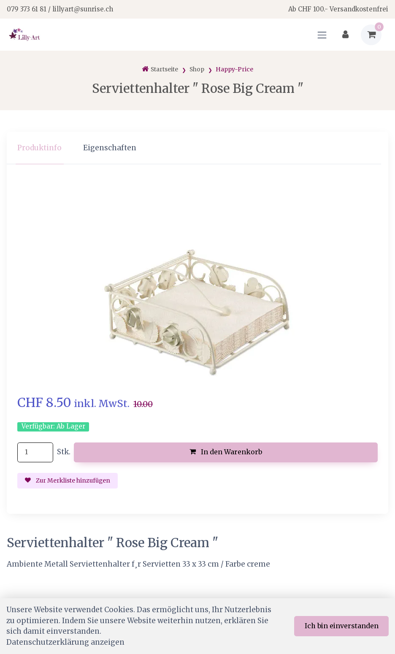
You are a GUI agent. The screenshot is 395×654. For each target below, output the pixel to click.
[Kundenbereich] (345, 34)
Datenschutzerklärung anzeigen (65, 642)
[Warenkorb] (371, 34)
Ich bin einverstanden (342, 625)
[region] (197, 148)
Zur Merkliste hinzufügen (67, 480)
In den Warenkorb (225, 452)
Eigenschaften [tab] (109, 147)
